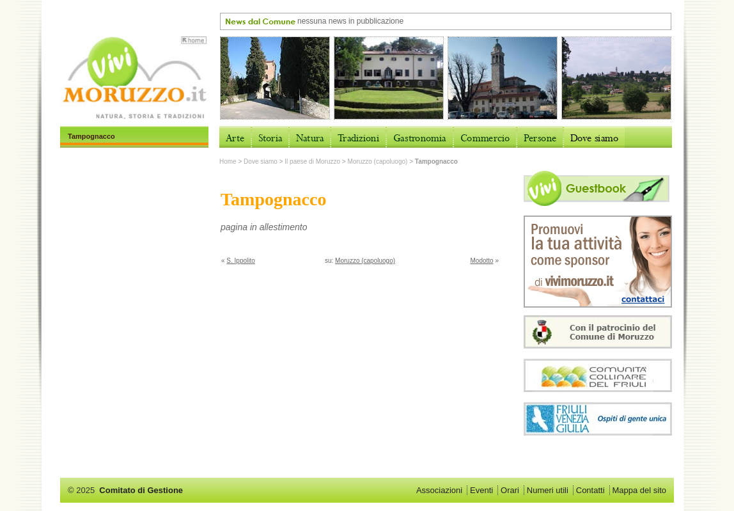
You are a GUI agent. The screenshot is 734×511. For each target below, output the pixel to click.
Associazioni (439, 490)
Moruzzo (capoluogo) (377, 161)
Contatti (590, 490)
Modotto (482, 260)
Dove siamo (260, 161)
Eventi (481, 490)
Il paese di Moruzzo (312, 161)
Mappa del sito (639, 490)
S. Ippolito (240, 260)
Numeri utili (547, 490)
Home (228, 161)
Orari (510, 490)
